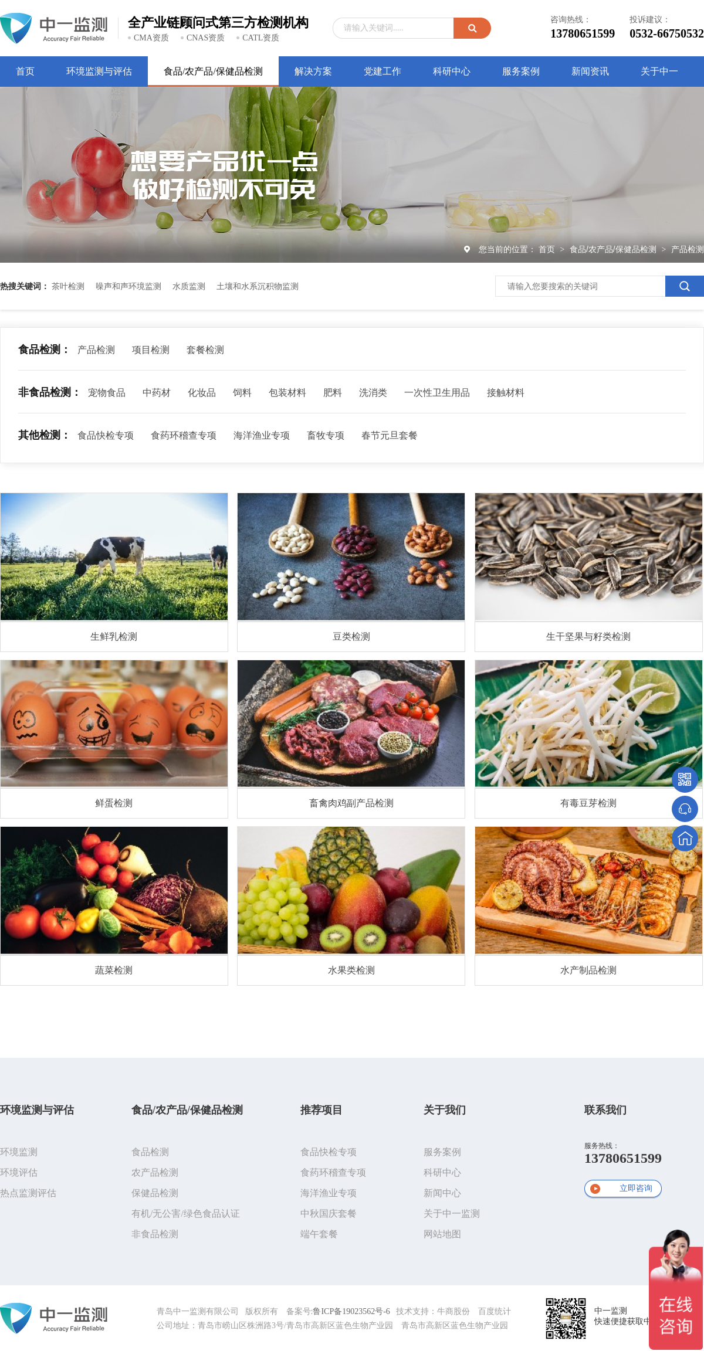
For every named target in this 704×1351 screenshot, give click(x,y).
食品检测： (44, 349)
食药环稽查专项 (183, 435)
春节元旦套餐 (389, 435)
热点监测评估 (28, 1193)
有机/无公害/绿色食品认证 (185, 1213)
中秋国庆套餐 (328, 1213)
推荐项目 (321, 1110)
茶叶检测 (68, 286)
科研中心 (442, 1172)
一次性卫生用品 (437, 393)
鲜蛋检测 (114, 803)
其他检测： (44, 435)
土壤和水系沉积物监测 (257, 286)
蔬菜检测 (114, 970)
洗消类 (373, 393)
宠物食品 (107, 393)
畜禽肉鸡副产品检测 (351, 803)
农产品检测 (154, 1172)
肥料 (332, 393)
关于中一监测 (452, 1213)
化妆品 (202, 393)
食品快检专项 (105, 435)
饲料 (242, 393)
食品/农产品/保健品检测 (614, 249)
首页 (548, 249)
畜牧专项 (325, 435)
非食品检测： (50, 392)
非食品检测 (154, 1234)
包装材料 (287, 393)
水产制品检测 (588, 970)
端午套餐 (319, 1234)
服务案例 (442, 1152)
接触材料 (505, 393)
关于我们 (445, 1110)
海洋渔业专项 (261, 435)
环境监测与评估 (37, 1110)
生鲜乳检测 (113, 636)
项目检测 (151, 350)
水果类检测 (351, 970)
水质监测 (188, 286)
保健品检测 (154, 1193)
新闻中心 (442, 1193)
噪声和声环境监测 (128, 286)
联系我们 (605, 1110)
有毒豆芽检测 (588, 803)
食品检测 (150, 1152)
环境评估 (19, 1172)
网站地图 (442, 1234)
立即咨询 (636, 1188)
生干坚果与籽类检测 (588, 636)
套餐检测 (205, 350)
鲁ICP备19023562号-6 (351, 1311)
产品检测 (687, 249)
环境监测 (19, 1152)
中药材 (157, 393)
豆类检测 (351, 636)
